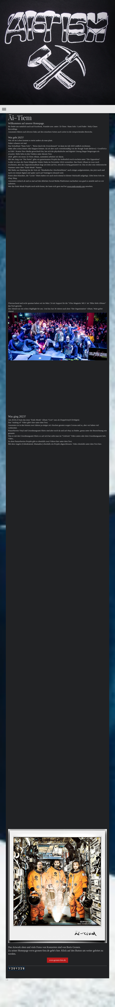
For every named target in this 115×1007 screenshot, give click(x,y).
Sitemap (27, 979)
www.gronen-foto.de (57, 960)
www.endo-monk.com (76, 186)
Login (106, 979)
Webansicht (103, 983)
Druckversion (14, 979)
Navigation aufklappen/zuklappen (57, 109)
